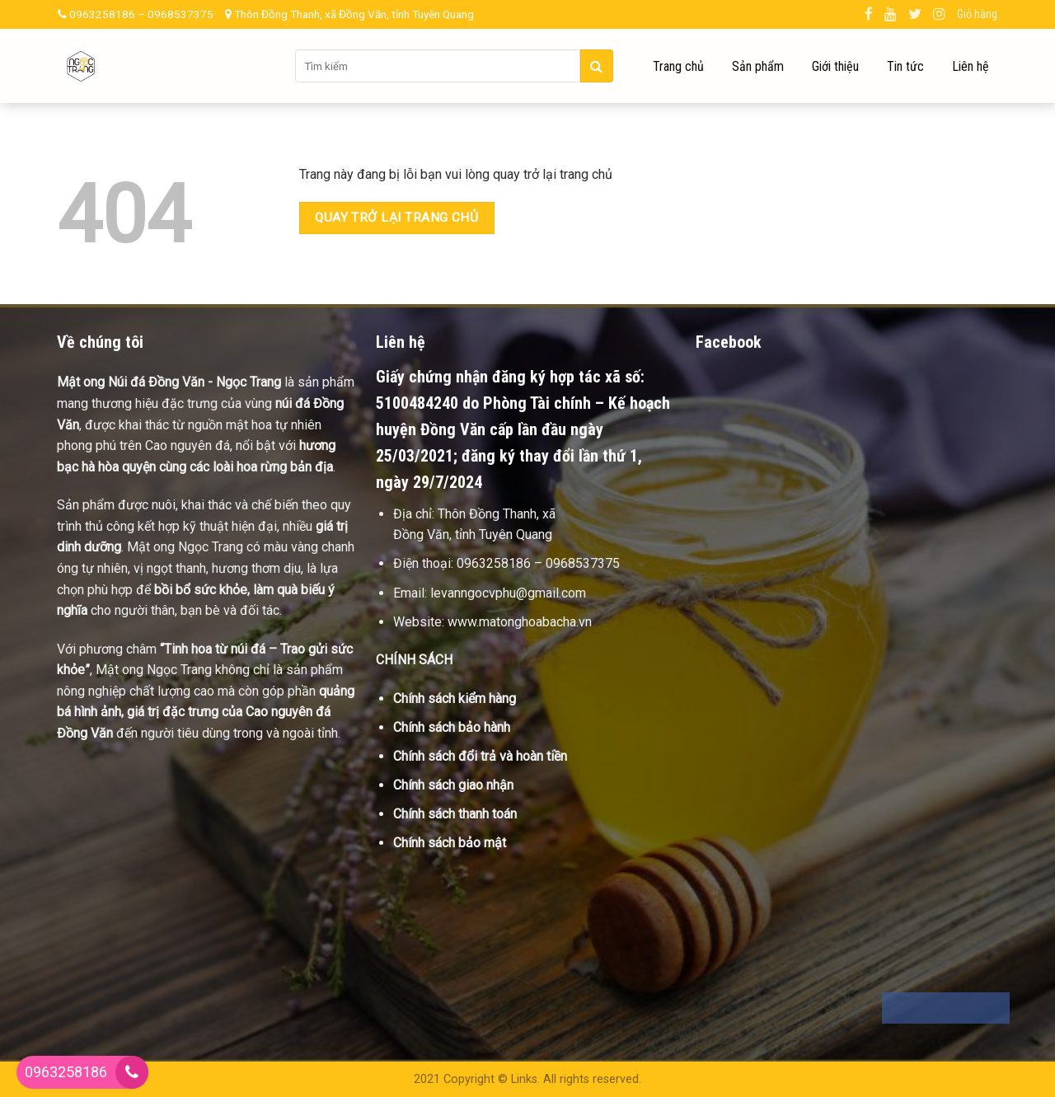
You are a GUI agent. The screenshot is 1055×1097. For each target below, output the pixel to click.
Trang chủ (678, 66)
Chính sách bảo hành (451, 727)
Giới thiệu (835, 66)
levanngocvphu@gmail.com (508, 593)
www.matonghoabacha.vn (520, 622)
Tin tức (905, 66)
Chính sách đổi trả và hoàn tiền (480, 756)
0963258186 (66, 1072)
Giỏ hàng (977, 14)
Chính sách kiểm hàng (454, 698)
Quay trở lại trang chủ (396, 217)
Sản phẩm (758, 66)
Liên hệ (970, 66)
